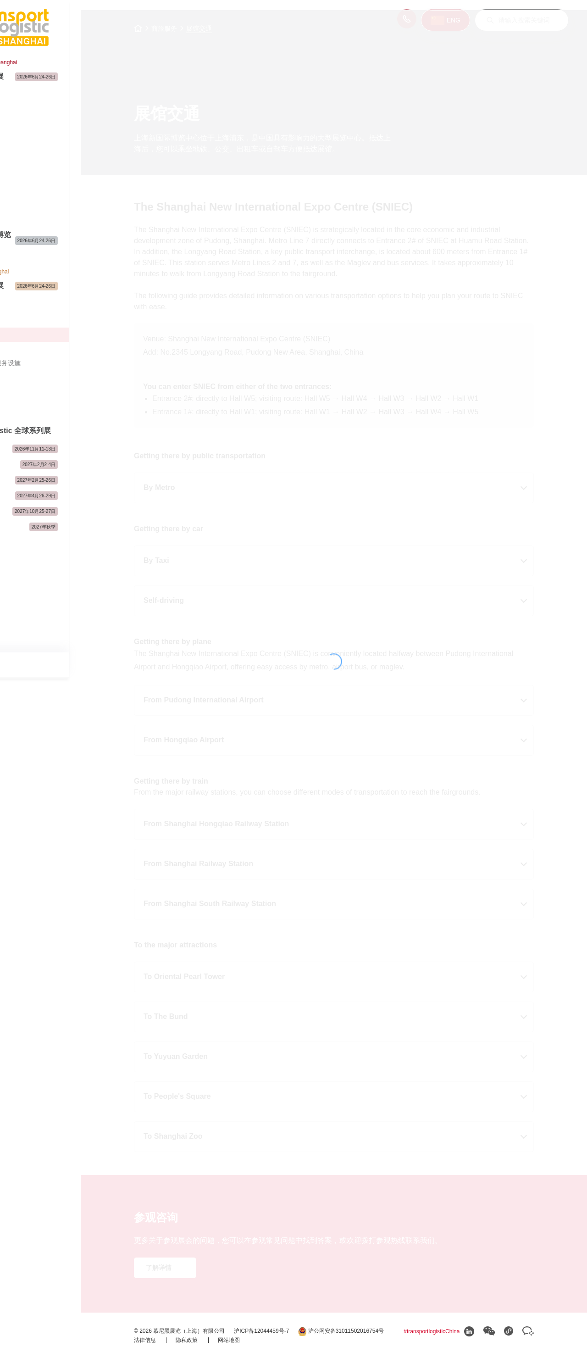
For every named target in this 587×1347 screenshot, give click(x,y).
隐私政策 (211, 1338)
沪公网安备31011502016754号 (201, 1329)
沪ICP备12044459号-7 (285, 1321)
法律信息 (169, 1338)
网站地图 (253, 1338)
